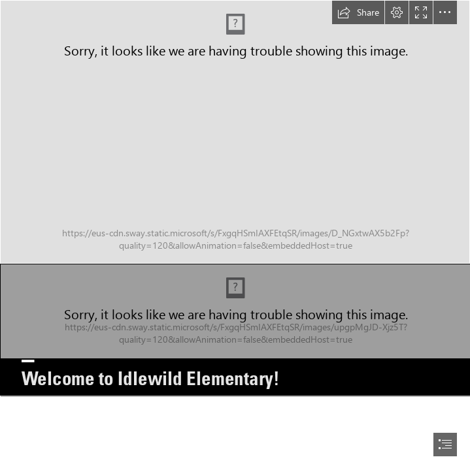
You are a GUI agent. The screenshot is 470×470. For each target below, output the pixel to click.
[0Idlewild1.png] (235, 330)
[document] (235, 235)
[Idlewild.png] (235, 132)
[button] (358, 12)
